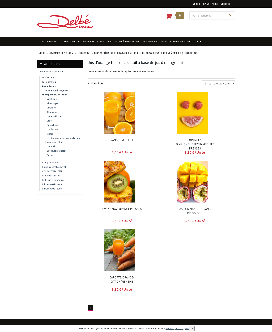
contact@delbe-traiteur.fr (57, 290)
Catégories (51, 64)
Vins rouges (52, 103)
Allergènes (92, 310)
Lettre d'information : (165, 271)
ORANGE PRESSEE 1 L (110, 140)
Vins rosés (51, 107)
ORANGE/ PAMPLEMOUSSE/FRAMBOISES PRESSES (161, 144)
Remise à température (127, 41)
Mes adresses (128, 278)
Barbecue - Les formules (53, 180)
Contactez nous (95, 297)
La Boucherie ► (49, 81)
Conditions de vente (97, 315)
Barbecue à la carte (51, 175)
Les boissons (84, 53)
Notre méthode (54, 116)
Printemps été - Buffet (52, 188)
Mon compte (128, 269)
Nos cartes (71, 41)
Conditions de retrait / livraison (98, 303)
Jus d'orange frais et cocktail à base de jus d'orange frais (170, 53)
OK (196, 277)
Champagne (53, 112)
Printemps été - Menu (52, 184)
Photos (88, 41)
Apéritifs (50, 155)
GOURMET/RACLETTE (52, 171)
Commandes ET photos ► (185, 41)
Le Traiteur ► (48, 77)
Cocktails (51, 146)
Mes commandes (130, 273)
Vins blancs (52, 99)
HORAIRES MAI (150, 41)
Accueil (42, 53)
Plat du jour (104, 41)
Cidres (50, 133)
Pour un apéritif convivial (54, 166)
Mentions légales (95, 319)
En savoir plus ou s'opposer (177, 328)
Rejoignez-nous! (51, 41)
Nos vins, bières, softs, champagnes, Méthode (116, 53)
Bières (49, 120)
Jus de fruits (52, 129)
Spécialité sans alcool (57, 150)
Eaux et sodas (53, 125)
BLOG (164, 41)
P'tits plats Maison (50, 162)
